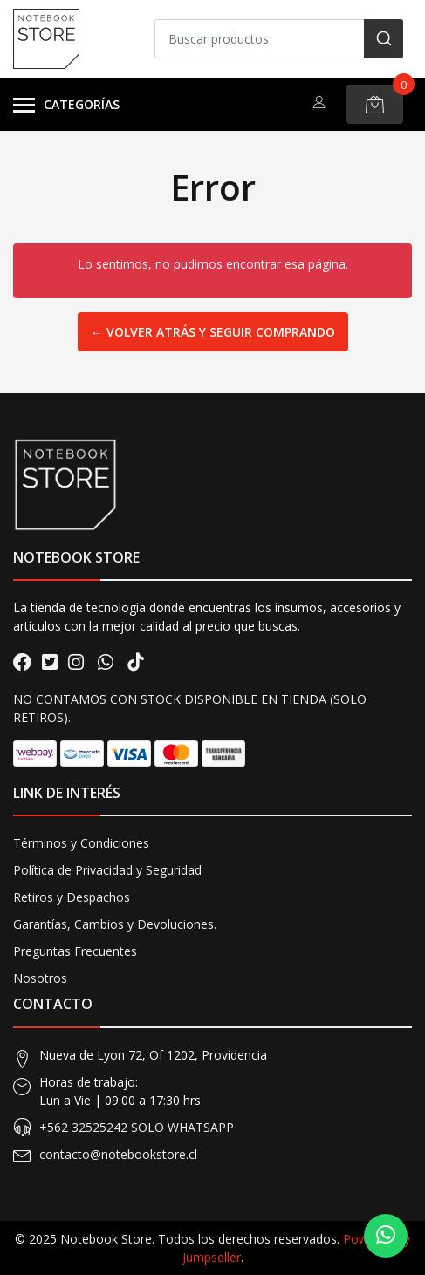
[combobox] (279, 38)
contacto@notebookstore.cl (118, 1154)
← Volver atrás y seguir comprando (213, 332)
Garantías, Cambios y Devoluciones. (114, 924)
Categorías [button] (66, 105)
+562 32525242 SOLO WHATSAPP (136, 1127)
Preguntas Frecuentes (75, 951)
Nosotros (40, 978)
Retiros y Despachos (71, 897)
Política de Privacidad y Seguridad (107, 870)
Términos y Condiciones (81, 843)
